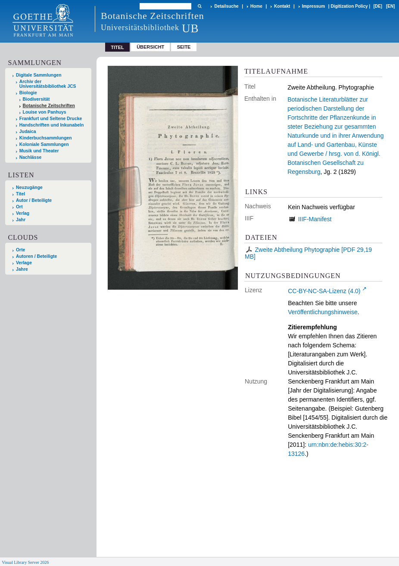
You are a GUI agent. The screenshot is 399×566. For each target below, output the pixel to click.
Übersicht (150, 46)
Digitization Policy (349, 6)
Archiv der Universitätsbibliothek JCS (47, 84)
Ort (19, 206)
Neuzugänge (29, 187)
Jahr (20, 219)
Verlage (24, 262)
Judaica (27, 131)
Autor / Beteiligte (34, 200)
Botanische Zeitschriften (49, 105)
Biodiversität (36, 99)
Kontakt (282, 6)
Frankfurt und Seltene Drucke (50, 118)
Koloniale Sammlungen (44, 144)
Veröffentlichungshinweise (323, 312)
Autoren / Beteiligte (36, 256)
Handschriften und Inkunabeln (51, 125)
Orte (20, 249)
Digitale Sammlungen (39, 75)
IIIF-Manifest (315, 219)
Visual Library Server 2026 (25, 562)
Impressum (313, 6)
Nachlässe (30, 157)
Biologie (28, 92)
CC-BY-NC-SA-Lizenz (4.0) (324, 291)
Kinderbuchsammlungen (45, 138)
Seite (184, 46)
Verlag (22, 213)
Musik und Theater (39, 150)
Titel (20, 194)
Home (256, 6)
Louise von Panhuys (44, 112)
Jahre (22, 269)
